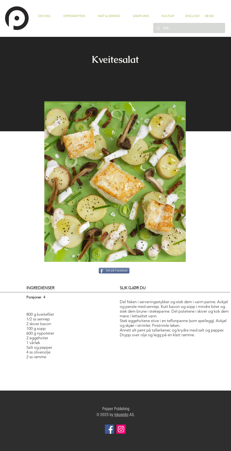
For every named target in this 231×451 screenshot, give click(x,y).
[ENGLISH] (192, 16)
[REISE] (208, 16)
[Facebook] (109, 429)
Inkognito (121, 414)
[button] (74, 16)
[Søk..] (189, 28)
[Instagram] (121, 429)
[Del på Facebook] (114, 270)
